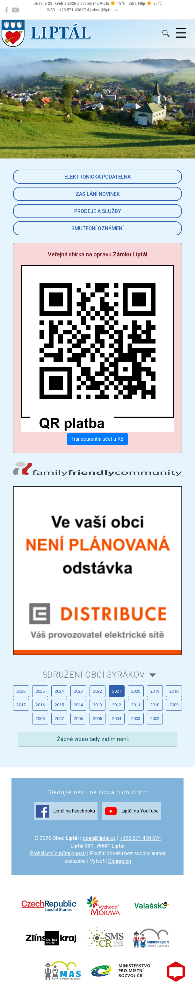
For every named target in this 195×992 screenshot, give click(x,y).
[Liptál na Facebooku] (6, 10)
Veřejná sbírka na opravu (98, 254)
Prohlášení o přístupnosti (58, 853)
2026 (21, 691)
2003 (135, 718)
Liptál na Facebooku (65, 811)
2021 (116, 691)
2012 (116, 704)
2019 (154, 691)
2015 (59, 704)
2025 (40, 691)
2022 (97, 691)
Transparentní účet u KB (97, 439)
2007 (59, 718)
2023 (78, 691)
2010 (154, 704)
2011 (135, 704)
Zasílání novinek (98, 194)
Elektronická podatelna (97, 177)
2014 (78, 704)
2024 (59, 691)
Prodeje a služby (97, 211)
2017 (21, 704)
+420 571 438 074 (140, 838)
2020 (135, 691)
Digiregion (119, 861)
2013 (97, 704)
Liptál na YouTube (132, 811)
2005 (97, 718)
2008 (40, 718)
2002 (154, 718)
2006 (78, 718)
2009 (174, 704)
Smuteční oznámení (97, 228)
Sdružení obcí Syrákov (93, 675)
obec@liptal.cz (99, 838)
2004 (116, 718)
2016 (40, 704)
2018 (174, 691)
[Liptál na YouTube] (15, 10)
